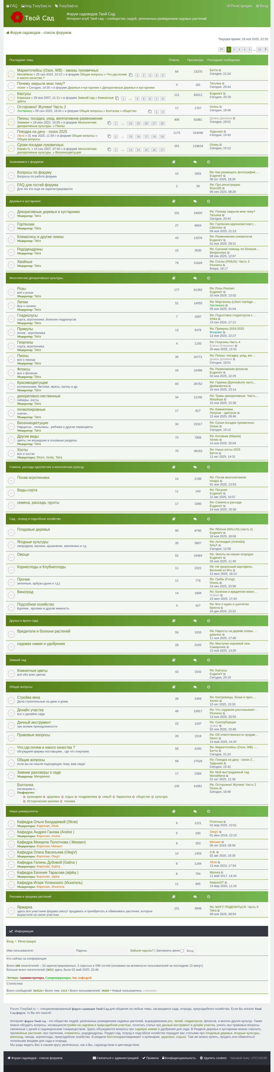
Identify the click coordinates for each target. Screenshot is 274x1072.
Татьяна (215, 83)
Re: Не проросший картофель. (231, 566)
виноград (16, 1037)
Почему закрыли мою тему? (41, 84)
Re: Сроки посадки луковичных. (232, 422)
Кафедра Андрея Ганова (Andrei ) (45, 832)
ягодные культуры (246, 1033)
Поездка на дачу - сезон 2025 (42, 132)
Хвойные (24, 262)
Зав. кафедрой (82, 977)
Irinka (213, 318)
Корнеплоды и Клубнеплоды (41, 567)
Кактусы (24, 94)
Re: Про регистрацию (225, 184)
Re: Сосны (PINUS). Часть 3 (230, 261)
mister (21, 87)
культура (159, 796)
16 (154, 149)
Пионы (60, 126)
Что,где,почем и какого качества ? (46, 747)
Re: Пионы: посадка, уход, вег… (232, 355)
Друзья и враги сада (23, 620)
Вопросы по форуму (34, 172)
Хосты (22, 450)
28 (162, 123)
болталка (113, 1037)
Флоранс (216, 332)
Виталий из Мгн (221, 570)
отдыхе (181, 1037)
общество (130, 111)
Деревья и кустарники (83, 87)
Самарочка (218, 647)
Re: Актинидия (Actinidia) (227, 541)
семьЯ (104, 796)
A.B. (213, 852)
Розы (21, 289)
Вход (10, 941)
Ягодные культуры (32, 542)
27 (154, 123)
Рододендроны (30, 249)
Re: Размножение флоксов (229, 369)
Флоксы (23, 369)
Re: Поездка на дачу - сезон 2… (232, 759)
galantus (215, 634)
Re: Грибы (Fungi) (222, 579)
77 (146, 136)
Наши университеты (23, 811)
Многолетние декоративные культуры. (36, 278)
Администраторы (32, 977)
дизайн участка (204, 1025)
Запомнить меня (169, 950)
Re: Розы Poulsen (222, 288)
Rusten (214, 595)
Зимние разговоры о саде (39, 772)
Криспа (215, 607)
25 (138, 123)
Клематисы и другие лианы (40, 237)
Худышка (216, 131)
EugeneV (216, 93)
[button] (221, 49)
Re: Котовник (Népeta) (225, 436)
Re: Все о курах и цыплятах (229, 604)
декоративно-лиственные (38, 396)
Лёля (20, 135)
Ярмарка (24, 907)
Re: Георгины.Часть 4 (225, 342)
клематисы (72, 1033)
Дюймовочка (219, 386)
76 (138, 136)
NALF (214, 545)
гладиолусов (193, 1021)
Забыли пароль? (141, 950)
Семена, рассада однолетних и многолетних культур (46, 467)
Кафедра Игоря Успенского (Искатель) (50, 883)
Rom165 (215, 188)
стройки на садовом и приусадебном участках (98, 1025)
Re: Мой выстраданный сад (229, 772)
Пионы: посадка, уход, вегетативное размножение (60, 118)
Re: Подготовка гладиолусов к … (233, 315)
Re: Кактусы (218, 670)
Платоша (216, 821)
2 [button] (234, 49)
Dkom (40, 457)
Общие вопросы (91, 74)
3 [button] (239, 49)
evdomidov (150, 990)
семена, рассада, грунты (38, 503)
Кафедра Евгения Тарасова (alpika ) (48, 873)
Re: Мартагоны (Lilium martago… (233, 302)
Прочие (23, 579)
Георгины (25, 342)
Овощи (23, 554)
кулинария (32, 796)
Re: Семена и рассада (226, 502)
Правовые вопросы (33, 735)
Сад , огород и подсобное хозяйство (35, 519)
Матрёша (216, 399)
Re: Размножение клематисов (231, 236)
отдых (67, 796)
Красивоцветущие (32, 383)
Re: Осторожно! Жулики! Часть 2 (233, 784)
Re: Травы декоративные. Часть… (234, 396)
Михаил (56, 846)
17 (162, 149)
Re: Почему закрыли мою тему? (232, 211)
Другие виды (28, 436)
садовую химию (146, 1029)
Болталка (112, 111)
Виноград (25, 592)
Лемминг (23, 122)
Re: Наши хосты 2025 (225, 449)
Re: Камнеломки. (222, 409)
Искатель (57, 886)
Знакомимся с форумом (26, 162)
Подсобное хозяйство (35, 604)
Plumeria (216, 265)
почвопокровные (31, 409)
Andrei (55, 836)
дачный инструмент (176, 1025)
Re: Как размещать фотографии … (234, 172)
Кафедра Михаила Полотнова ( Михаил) (51, 842)
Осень (214, 106)
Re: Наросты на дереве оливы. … (234, 631)
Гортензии (25, 224)
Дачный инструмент (34, 722)
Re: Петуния (218, 490)
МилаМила (25, 74)
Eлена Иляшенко (222, 345)
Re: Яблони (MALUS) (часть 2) (231, 529)
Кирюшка (23, 97)
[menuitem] (11, 6)
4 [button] (244, 49)
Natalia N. (24, 149)
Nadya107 (217, 882)
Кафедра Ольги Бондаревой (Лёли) (47, 822)
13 (130, 149)
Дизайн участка (30, 710)
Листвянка (24, 111)
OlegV (214, 832)
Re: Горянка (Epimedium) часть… (233, 382)
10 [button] (259, 49)
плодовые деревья (219, 1033)
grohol (214, 725)
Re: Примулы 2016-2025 (227, 328)
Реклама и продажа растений (30, 896)
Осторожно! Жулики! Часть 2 (41, 107)
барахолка (122, 796)
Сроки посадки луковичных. (40, 145)
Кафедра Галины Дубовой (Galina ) (47, 862)
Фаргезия (43, 826)
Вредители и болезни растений (43, 631)
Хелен (214, 439)
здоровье (51, 796)
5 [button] (250, 49)
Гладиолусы (27, 315)
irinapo (214, 481)
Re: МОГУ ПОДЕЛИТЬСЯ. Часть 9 (234, 907)
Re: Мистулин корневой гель (230, 643)
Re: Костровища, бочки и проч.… (233, 697)
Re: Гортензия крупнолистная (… (233, 224)
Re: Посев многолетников (228, 477)
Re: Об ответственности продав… (234, 734)
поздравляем (86, 796)
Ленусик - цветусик (223, 413)
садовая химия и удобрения (41, 644)
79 (162, 136)
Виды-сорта (27, 490)
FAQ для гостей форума (37, 185)
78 (154, 136)
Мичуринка (42, 776)
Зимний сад (86, 97)
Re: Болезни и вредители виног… (233, 591)
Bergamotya (218, 252)
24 (130, 123)
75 (130, 136)
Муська (215, 872)
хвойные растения (28, 1033)
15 (146, 149)
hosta (50, 457)
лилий (178, 1021)
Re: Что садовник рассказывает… (234, 709)
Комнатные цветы (32, 671)
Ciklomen (216, 227)
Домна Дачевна (221, 118)
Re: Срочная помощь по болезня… (234, 249)
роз (170, 1021)
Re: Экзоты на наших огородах (231, 554)
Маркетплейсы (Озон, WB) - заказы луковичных (57, 70)
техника (67, 801)
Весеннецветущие (68, 152)
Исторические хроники (41, 801)
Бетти (214, 70)
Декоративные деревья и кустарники (128, 87)
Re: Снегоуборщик (223, 722)
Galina (55, 866)
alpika (55, 876)
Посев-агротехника (33, 478)
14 (138, 149)
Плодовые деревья (33, 529)
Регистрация (27, 941)
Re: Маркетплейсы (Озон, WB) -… (234, 747)
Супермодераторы (58, 977)
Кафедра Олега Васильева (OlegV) (47, 852)
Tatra (37, 216)
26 (146, 123)
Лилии (22, 302)
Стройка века (28, 697)
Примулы (25, 329)
